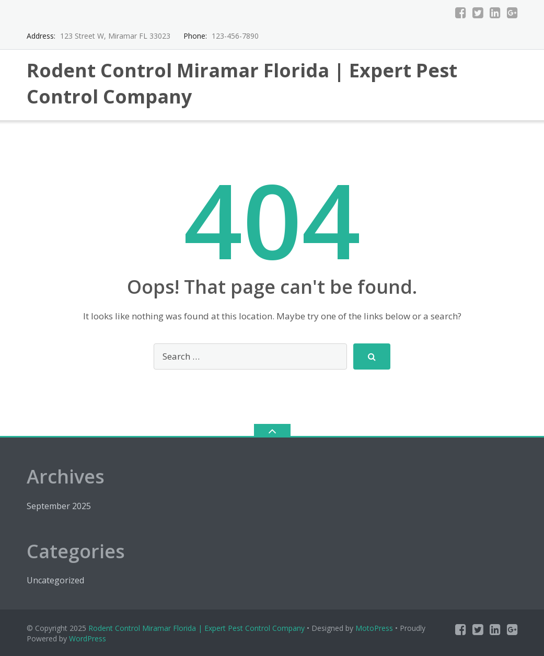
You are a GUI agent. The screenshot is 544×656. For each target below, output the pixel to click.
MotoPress (374, 628)
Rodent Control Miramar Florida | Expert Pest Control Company (196, 628)
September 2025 (59, 506)
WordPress (87, 638)
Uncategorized (55, 580)
